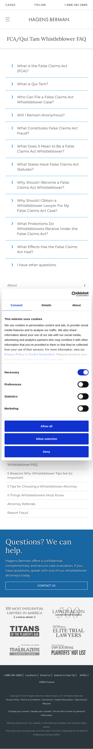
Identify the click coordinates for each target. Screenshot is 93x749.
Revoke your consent (41, 711)
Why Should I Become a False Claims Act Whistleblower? (40, 185)
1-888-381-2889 (76, 5)
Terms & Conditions (30, 699)
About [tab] (76, 305)
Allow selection (46, 438)
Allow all (46, 426)
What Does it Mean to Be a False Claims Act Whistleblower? (42, 148)
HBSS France (46, 682)
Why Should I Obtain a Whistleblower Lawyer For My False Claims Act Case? (40, 205)
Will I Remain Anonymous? (38, 115)
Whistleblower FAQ (22, 465)
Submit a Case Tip (64, 675)
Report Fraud (17, 513)
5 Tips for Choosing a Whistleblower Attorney (42, 486)
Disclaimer (47, 699)
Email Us (45, 675)
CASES (10, 5)
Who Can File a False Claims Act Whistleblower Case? (42, 99)
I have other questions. (34, 265)
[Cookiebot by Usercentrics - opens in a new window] (72, 294)
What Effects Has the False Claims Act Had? (44, 249)
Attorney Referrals (21, 504)
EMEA (83, 675)
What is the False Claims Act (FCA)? (39, 68)
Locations (31, 675)
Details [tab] (46, 305)
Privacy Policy (12, 699)
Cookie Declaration (64, 699)
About (12, 285)
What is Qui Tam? (29, 84)
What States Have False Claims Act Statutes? (45, 167)
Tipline (40, 5)
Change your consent (18, 711)
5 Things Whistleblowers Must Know (35, 495)
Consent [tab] (17, 305)
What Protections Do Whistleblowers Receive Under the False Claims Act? (44, 229)
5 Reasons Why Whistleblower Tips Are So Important (39, 476)
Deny (46, 451)
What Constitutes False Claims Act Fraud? (44, 130)
